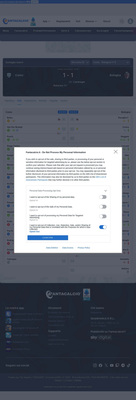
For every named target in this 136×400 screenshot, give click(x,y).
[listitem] (68, 190)
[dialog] (68, 200)
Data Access (67, 248)
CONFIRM (48, 238)
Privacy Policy (84, 248)
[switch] (103, 197)
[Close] (116, 152)
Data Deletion (52, 248)
